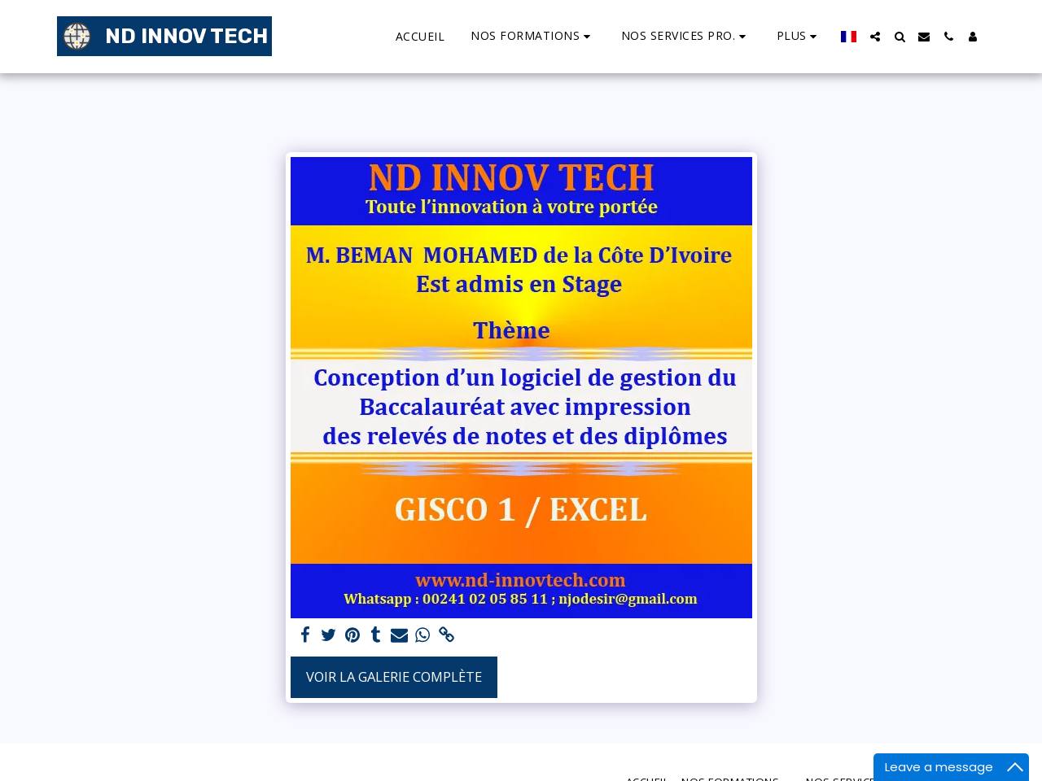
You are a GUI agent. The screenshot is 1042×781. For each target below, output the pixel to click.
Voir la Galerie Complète (394, 676)
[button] (532, 36)
